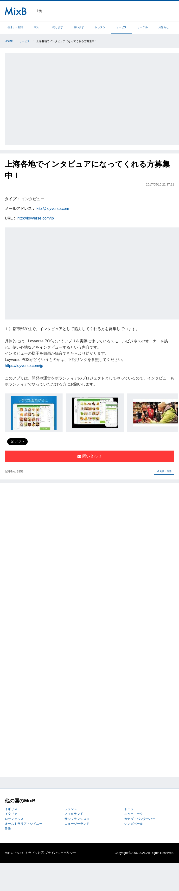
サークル (142, 27)
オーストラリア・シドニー (23, 823)
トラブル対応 (34, 853)
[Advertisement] (46, 98)
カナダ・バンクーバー (139, 819)
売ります (57, 27)
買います (79, 27)
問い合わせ (89, 456)
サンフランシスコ (77, 819)
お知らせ (163, 27)
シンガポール (133, 823)
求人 (36, 27)
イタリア (11, 814)
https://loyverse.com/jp (24, 366)
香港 (8, 829)
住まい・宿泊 (15, 27)
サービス (121, 27)
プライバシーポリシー (60, 853)
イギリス (11, 809)
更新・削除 (164, 471)
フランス (70, 809)
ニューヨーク (133, 814)
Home (9, 41)
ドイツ (129, 809)
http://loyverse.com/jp (35, 218)
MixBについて (14, 853)
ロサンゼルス (14, 819)
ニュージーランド (77, 823)
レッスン (100, 27)
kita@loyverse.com (53, 208)
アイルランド (73, 814)
